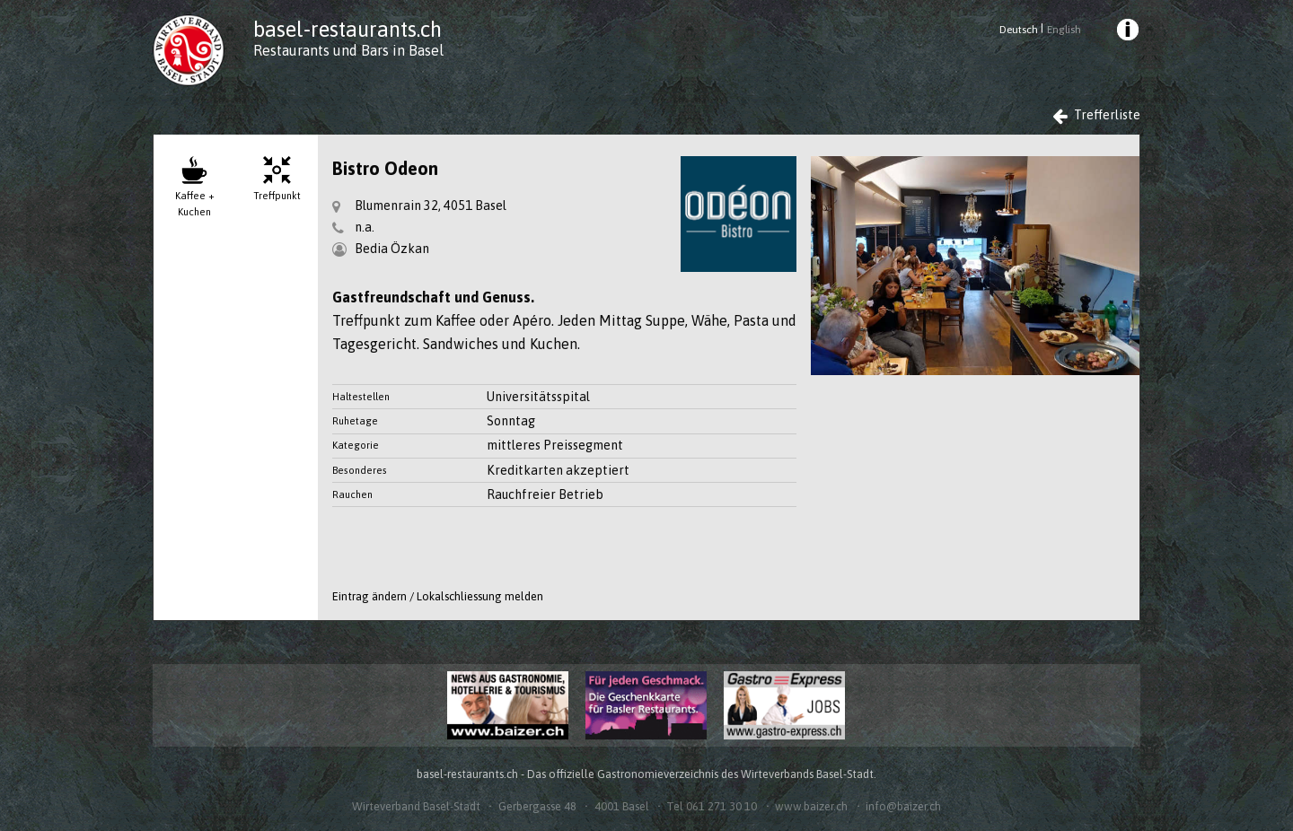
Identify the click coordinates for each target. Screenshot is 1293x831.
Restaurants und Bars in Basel (348, 50)
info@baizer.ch (903, 806)
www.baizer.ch (811, 806)
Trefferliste (1096, 115)
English (1064, 29)
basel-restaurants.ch (347, 29)
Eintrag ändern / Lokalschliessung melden (437, 596)
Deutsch (1018, 29)
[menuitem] (1126, 32)
